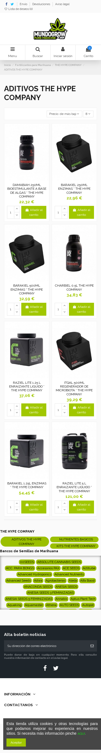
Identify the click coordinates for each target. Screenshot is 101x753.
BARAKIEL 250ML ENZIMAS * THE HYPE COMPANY (74, 189)
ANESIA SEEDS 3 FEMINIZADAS (50, 592)
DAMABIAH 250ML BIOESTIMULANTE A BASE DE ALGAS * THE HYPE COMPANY (26, 190)
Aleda (73, 580)
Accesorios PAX (48, 568)
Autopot (88, 605)
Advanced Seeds (18, 580)
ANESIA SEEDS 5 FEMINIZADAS (29, 599)
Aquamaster (34, 605)
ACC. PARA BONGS (20, 568)
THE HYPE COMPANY (17, 531)
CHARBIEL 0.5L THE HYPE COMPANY (74, 287)
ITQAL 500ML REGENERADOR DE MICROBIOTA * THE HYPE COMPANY (74, 388)
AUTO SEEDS (69, 605)
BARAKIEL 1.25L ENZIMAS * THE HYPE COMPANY (26, 485)
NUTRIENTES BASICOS (76, 539)
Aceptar (16, 742)
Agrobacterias (55, 580)
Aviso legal (62, 4)
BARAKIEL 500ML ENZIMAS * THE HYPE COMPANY (27, 289)
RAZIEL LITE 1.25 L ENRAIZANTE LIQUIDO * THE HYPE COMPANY (26, 386)
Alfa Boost (87, 580)
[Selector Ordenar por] (64, 114)
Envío (24, 4)
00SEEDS (27, 562)
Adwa (38, 580)
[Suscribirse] (92, 646)
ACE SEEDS (71, 568)
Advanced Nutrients (69, 574)
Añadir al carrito (34, 212)
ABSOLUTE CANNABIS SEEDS (59, 562)
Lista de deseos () (18, 8)
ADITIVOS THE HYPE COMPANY (26, 541)
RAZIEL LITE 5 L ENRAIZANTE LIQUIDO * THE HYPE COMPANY (74, 487)
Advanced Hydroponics (34, 574)
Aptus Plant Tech (83, 599)
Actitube (89, 568)
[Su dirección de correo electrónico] (45, 646)
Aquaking (14, 605)
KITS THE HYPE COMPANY (76, 546)
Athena (51, 605)
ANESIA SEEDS (66, 587)
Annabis (61, 599)
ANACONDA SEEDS (38, 587)
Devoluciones (41, 4)
